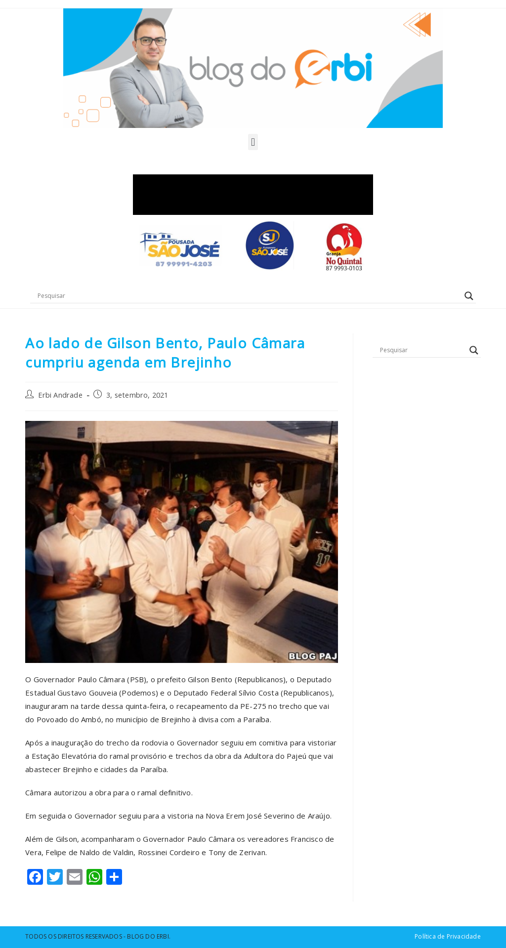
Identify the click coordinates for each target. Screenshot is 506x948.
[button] (252, 142)
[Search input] (249, 296)
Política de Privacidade (448, 936)
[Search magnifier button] (469, 296)
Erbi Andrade (60, 395)
